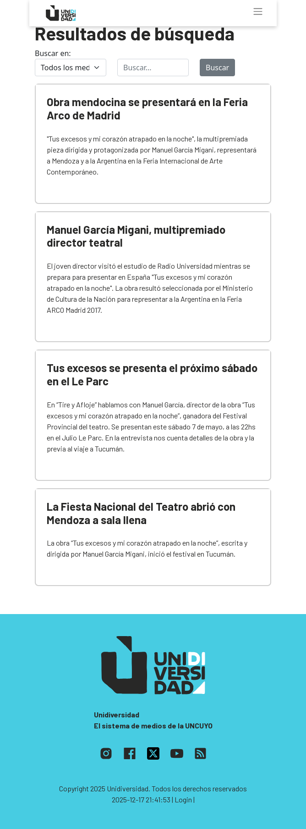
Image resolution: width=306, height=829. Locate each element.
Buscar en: (53, 53)
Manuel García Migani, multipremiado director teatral (136, 236)
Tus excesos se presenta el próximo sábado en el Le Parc (152, 374)
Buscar (217, 67)
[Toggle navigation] (257, 11)
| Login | (183, 799)
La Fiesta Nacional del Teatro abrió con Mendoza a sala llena (141, 513)
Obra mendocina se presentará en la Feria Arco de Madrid (147, 108)
